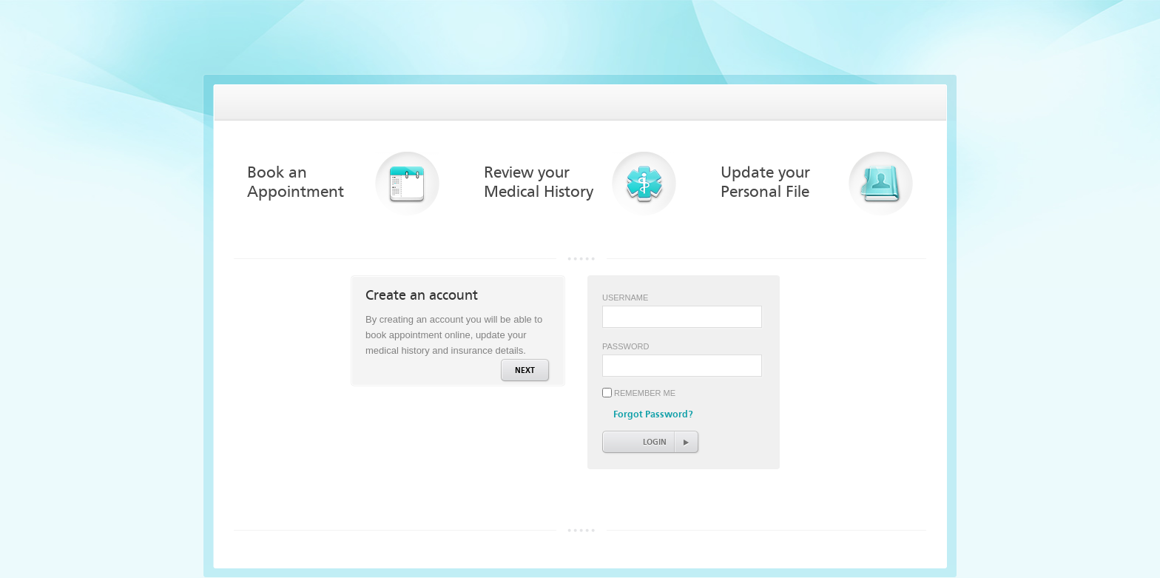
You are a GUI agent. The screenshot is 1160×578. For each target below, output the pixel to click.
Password (625, 346)
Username (625, 297)
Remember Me (644, 393)
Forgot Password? (653, 414)
